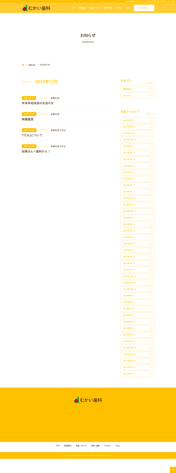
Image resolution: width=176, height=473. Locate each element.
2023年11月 (130, 291)
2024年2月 (129, 271)
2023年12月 (130, 285)
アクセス (119, 7)
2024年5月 (129, 250)
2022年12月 (130, 360)
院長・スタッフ (95, 7)
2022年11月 (130, 367)
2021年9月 (129, 387)
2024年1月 (129, 278)
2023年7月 (129, 319)
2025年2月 (129, 189)
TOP (74, 7)
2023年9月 (129, 305)
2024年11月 (130, 209)
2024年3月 (129, 264)
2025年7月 (129, 162)
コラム (128, 7)
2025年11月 (130, 134)
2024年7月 (129, 237)
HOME (23, 65)
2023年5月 (129, 333)
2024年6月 (129, 244)
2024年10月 (130, 216)
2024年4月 (129, 257)
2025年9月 (129, 148)
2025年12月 (130, 127)
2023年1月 (129, 353)
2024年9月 (129, 223)
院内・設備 (108, 7)
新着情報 (129, 89)
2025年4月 (129, 175)
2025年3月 (129, 182)
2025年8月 (129, 155)
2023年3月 (129, 346)
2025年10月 (130, 141)
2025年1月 (129, 196)
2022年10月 (130, 373)
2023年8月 (129, 312)
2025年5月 (129, 168)
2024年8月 (129, 230)
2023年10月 (130, 298)
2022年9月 (129, 380)
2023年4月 (129, 339)
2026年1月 (129, 121)
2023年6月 (129, 326)
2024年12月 (130, 203)
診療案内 (82, 7)
